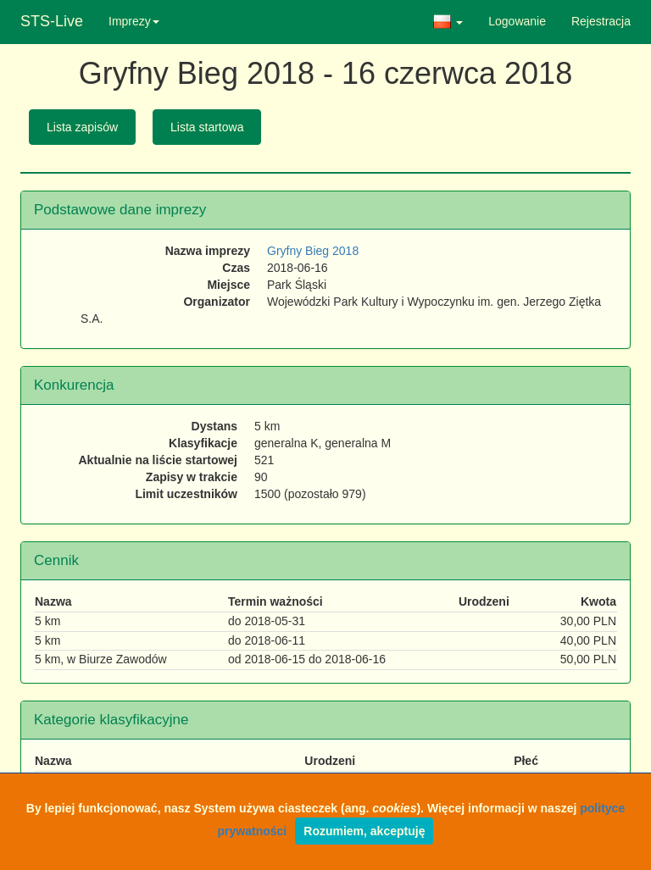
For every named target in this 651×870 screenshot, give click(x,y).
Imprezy (133, 21)
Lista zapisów (82, 127)
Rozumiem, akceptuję (364, 831)
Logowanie (517, 21)
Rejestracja (601, 21)
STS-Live (51, 21)
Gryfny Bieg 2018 (313, 251)
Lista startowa (206, 127)
